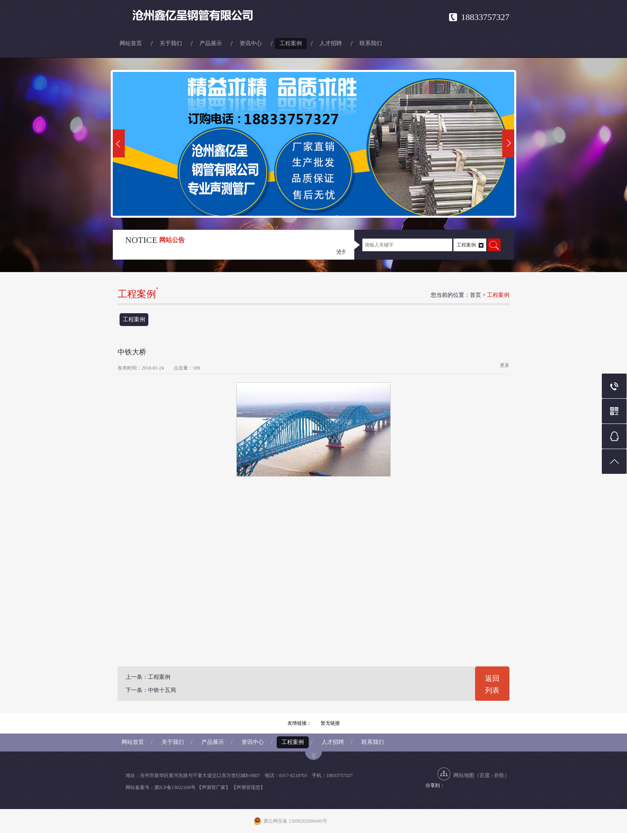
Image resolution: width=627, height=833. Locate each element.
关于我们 (171, 43)
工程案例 (291, 43)
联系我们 (370, 43)
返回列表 (492, 684)
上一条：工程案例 (148, 677)
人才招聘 (330, 43)
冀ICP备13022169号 (175, 787)
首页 (475, 295)
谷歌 (499, 775)
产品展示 (211, 43)
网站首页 (131, 43)
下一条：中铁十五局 (151, 690)
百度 (484, 775)
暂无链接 (330, 723)
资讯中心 (251, 43)
